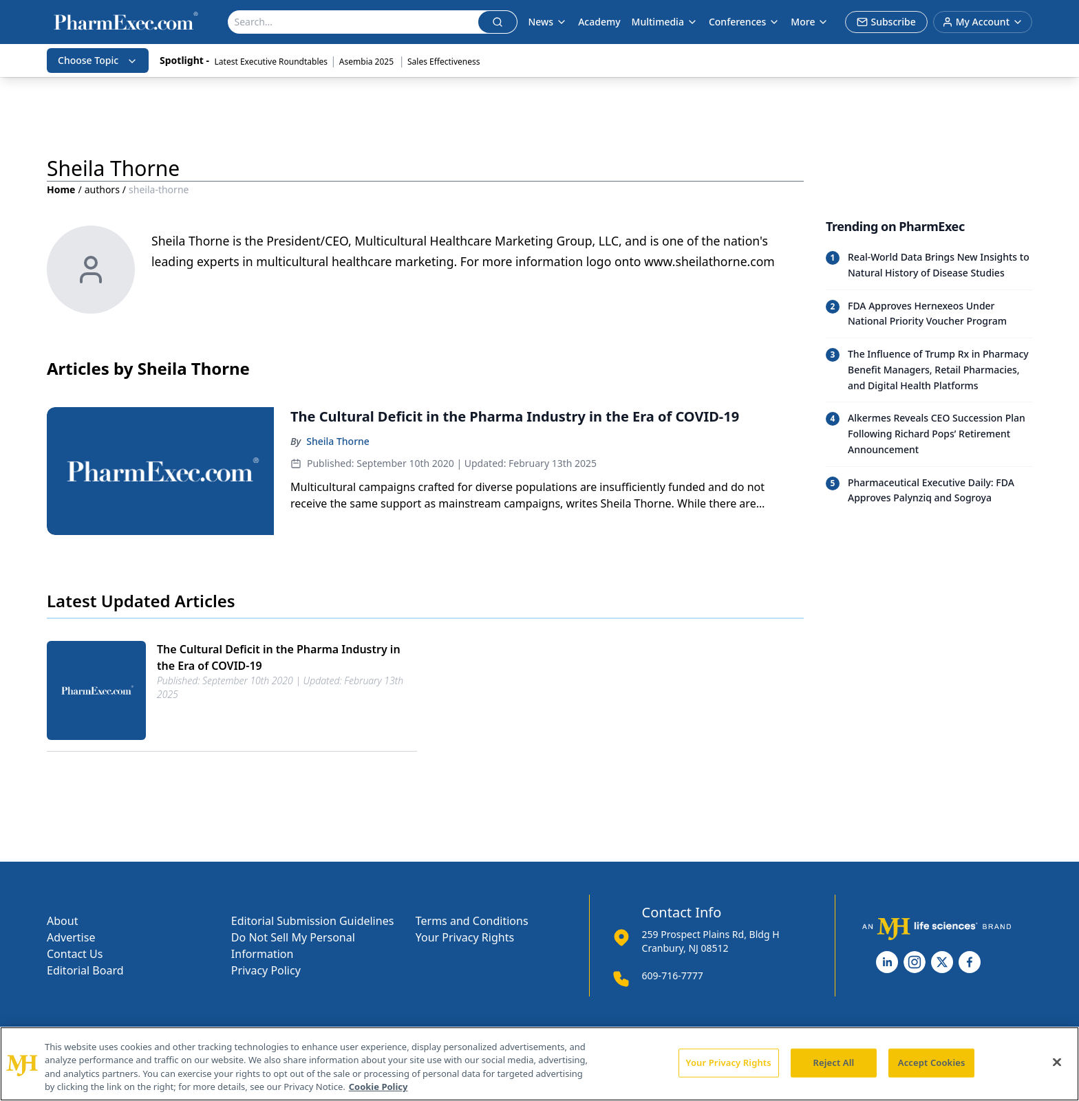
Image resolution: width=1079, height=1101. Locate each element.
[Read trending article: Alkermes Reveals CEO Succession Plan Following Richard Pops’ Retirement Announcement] (929, 434)
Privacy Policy (266, 970)
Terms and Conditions (472, 920)
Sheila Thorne (338, 441)
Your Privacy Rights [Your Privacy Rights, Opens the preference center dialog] (728, 1062)
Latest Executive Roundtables (271, 61)
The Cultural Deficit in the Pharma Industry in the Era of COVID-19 (278, 657)
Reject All (834, 1062)
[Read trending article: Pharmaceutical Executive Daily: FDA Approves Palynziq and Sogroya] (929, 490)
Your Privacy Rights (465, 937)
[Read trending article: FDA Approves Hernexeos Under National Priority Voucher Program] (929, 314)
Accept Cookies (931, 1062)
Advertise (71, 937)
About (62, 920)
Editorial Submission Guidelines (312, 920)
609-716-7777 (672, 975)
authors (102, 189)
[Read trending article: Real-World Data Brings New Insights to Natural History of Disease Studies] (929, 265)
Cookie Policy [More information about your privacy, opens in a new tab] (378, 1086)
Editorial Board (85, 970)
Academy (599, 21)
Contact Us (75, 953)
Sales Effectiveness (443, 61)
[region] (539, 1064)
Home (61, 189)
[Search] (353, 22)
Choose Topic (98, 60)
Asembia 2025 (367, 61)
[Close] (1057, 1062)
